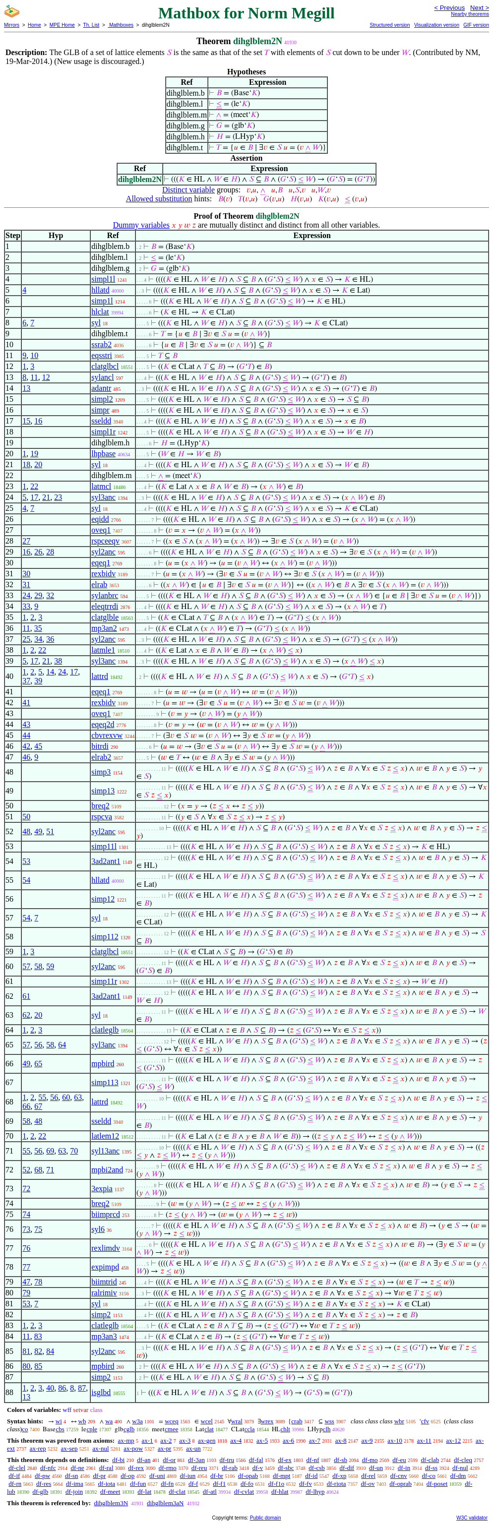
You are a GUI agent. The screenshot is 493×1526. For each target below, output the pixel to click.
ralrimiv (104, 1292)
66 (26, 1106)
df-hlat (280, 1491)
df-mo (370, 1460)
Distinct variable (188, 189)
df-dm (458, 1475)
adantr (101, 388)
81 (26, 1351)
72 (26, 1188)
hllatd (100, 290)
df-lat (144, 1491)
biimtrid (104, 1282)
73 (26, 1229)
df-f (193, 1483)
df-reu (199, 1467)
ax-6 (288, 1440)
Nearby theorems (470, 14)
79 (26, 1292)
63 (78, 1097)
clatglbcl (105, 366)
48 (26, 831)
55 (42, 1097)
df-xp (339, 1475)
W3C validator (472, 1518)
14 (50, 672)
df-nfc (48, 1467)
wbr (399, 1421)
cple (91, 1429)
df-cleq (463, 1460)
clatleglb (105, 1030)
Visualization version (436, 25)
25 (26, 639)
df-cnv (398, 1475)
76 (26, 1248)
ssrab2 (101, 344)
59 (50, 966)
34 (38, 639)
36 (50, 639)
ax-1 (147, 1440)
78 (38, 1282)
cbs (60, 1429)
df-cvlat (244, 1491)
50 (26, 816)
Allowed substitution (159, 198)
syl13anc (105, 1151)
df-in (404, 1467)
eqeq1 (100, 562)
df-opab (248, 1475)
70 (74, 1151)
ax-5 (262, 1440)
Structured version (390, 25)
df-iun (188, 1475)
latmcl (101, 486)
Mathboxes (120, 25)
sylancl (102, 377)
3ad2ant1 (106, 861)
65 (38, 1063)
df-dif (347, 1467)
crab (296, 1421)
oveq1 (101, 530)
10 (34, 355)
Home (34, 25)
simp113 (105, 1082)
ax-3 (184, 1440)
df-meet (110, 1491)
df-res (43, 1483)
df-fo (247, 1483)
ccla (250, 1429)
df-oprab (400, 1483)
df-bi (118, 1460)
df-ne (77, 1467)
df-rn (14, 1483)
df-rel (368, 1475)
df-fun (138, 1483)
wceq (171, 1421)
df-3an (196, 1460)
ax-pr (164, 1448)
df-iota (106, 1483)
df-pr (99, 1475)
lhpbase (103, 453)
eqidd (100, 519)
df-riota (336, 1483)
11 (34, 377)
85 (38, 1366)
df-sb (340, 1460)
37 (26, 680)
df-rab (230, 1467)
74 (26, 1214)
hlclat (100, 311)
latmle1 (103, 650)
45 (38, 746)
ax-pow (133, 1448)
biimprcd (105, 1214)
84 (50, 1351)
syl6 (98, 1229)
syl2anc (103, 552)
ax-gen (206, 1440)
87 (82, 1388)
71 (50, 1169)
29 (38, 595)
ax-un (193, 1448)
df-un (376, 1467)
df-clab (430, 1460)
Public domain (265, 1518)
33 (26, 606)
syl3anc (103, 497)
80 (26, 1366)
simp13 (103, 791)
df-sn (71, 1475)
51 (50, 831)
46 (26, 757)
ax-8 (341, 1440)
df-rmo (168, 1467)
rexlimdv (105, 1248)
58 (38, 966)
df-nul (460, 1467)
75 (38, 1229)
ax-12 (453, 1440)
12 (46, 377)
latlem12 (105, 1136)
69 (50, 1151)
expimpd (105, 1267)
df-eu (399, 1460)
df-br (216, 1475)
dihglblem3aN (165, 1503)
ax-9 (367, 1440)
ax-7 (314, 1440)
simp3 (101, 772)
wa (109, 1421)
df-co (428, 1475)
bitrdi (100, 746)
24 (26, 595)
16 (38, 421)
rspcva (101, 816)
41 (26, 702)
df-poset (437, 1483)
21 (46, 497)
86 (62, 1388)
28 (50, 552)
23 (58, 497)
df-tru (226, 1460)
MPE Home (62, 25)
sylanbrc (104, 595)
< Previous (449, 7)
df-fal (256, 1460)
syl (96, 322)
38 (58, 661)
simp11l (104, 846)
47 (26, 1282)
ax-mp (126, 1440)
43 (26, 724)
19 (34, 453)
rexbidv (103, 573)
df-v (257, 1467)
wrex (267, 1421)
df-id (311, 1475)
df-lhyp (315, 1491)
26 (38, 552)
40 (50, 1388)
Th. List (91, 25)
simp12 (103, 899)
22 (34, 486)
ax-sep (69, 1448)
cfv (425, 1421)
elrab (99, 584)
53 (26, 861)
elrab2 (101, 757)
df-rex (136, 1467)
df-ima (74, 1483)
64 (62, 1044)
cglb (128, 1429)
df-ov (367, 1483)
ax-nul (100, 1448)
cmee (171, 1429)
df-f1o (276, 1483)
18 (26, 464)
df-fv (305, 1483)
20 (38, 464)
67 (38, 1106)
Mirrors (11, 25)
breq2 (100, 805)
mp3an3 (104, 1336)
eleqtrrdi (104, 606)
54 (26, 880)
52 (26, 1169)
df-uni (157, 1475)
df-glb (40, 1491)
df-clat (177, 1491)
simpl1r (103, 431)
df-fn (167, 1483)
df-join (74, 1491)
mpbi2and (107, 1169)
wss (329, 1421)
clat (209, 1429)
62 (26, 1015)
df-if (14, 1475)
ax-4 (236, 1440)
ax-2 (166, 1440)
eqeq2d (102, 724)
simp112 (105, 936)
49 (38, 831)
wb (82, 1421)
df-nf (313, 1460)
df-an (143, 1460)
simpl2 (102, 399)
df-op (127, 1475)
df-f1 (219, 1483)
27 (26, 541)
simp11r (104, 981)
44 (26, 735)
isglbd (101, 1392)
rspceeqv (105, 541)
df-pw (42, 1475)
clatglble (105, 617)
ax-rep (38, 1448)
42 (26, 746)
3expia (102, 1188)
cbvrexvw (107, 735)
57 (26, 966)
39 (38, 680)
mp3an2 (104, 628)
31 (26, 584)
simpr (100, 410)
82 (38, 1351)
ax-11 (424, 1440)
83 (38, 1336)
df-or (169, 1460)
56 (38, 1044)
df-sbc (286, 1467)
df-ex (284, 1460)
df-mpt (281, 1475)
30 (26, 573)
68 (38, 1169)
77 (26, 1267)
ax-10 (394, 1440)
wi (59, 1421)
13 (26, 388)
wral (237, 1421)
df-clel (16, 1467)
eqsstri (101, 355)
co (25, 1429)
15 (26, 421)
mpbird (102, 1063)
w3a (137, 1421)
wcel (206, 1421)
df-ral (106, 1467)
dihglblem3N (111, 1503)
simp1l (102, 301)
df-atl (210, 1491)
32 (50, 595)
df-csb (316, 1467)
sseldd (101, 421)
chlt (285, 1429)
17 (34, 497)
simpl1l (103, 279)
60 (66, 1097)
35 (38, 628)
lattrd (99, 676)
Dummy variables (141, 225)
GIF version (476, 25)
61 (26, 996)
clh (327, 1429)
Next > (479, 7)
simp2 (101, 1314)
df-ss (431, 1467)
